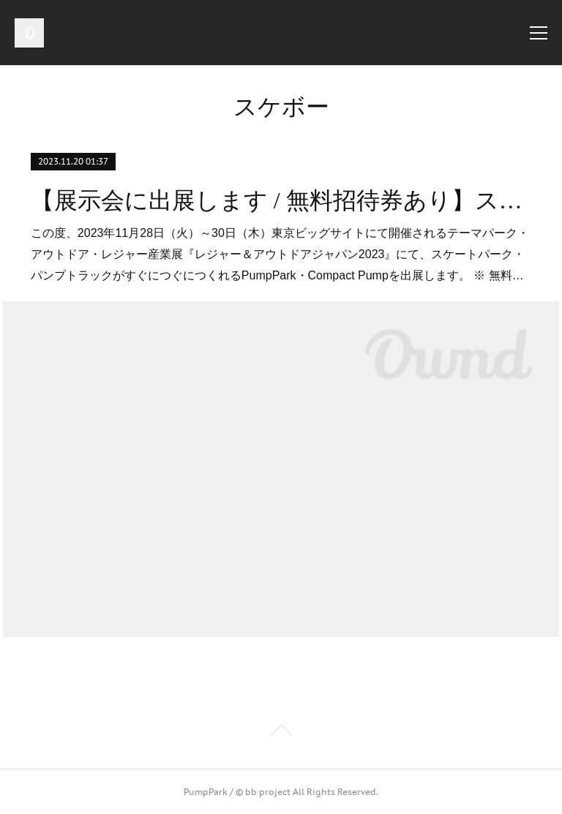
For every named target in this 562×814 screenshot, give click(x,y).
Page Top (281, 733)
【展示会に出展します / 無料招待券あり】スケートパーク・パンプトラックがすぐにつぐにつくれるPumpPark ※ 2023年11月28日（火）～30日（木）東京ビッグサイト (281, 200)
